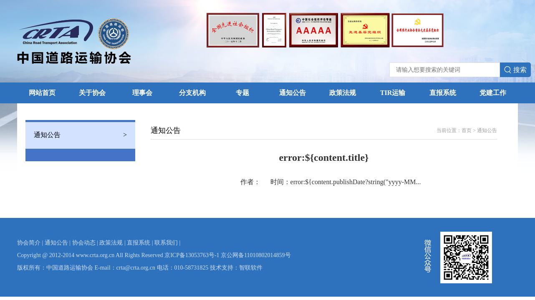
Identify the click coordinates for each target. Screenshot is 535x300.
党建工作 (492, 92)
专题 (242, 92)
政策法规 (342, 92)
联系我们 (166, 243)
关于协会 (92, 92)
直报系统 (442, 92)
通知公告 (292, 92)
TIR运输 (392, 92)
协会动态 (84, 243)
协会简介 (28, 243)
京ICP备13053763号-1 (191, 255)
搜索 (515, 70)
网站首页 (42, 92)
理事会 (142, 92)
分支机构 (192, 92)
